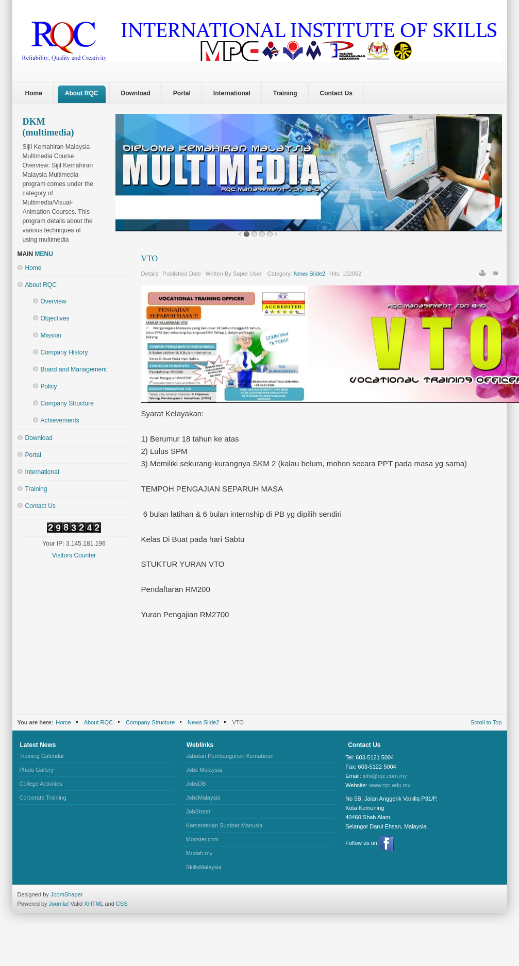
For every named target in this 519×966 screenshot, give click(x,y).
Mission (51, 335)
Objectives (55, 318)
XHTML (93, 904)
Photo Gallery (37, 770)
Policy (49, 386)
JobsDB (196, 784)
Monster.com (202, 839)
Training (36, 489)
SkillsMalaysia (204, 867)
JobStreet (198, 811)
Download (39, 438)
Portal (33, 455)
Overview (53, 301)
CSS (122, 904)
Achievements (60, 420)
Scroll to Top (486, 722)
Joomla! (58, 904)
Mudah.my (199, 853)
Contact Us (40, 506)
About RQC (41, 285)
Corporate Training (43, 797)
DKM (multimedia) (48, 127)
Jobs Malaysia (204, 770)
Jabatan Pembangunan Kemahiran (230, 756)
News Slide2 (309, 273)
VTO (149, 258)
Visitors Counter (74, 555)
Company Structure (67, 403)
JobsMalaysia (203, 797)
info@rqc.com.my (385, 776)
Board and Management (74, 369)
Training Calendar (42, 756)
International (42, 472)
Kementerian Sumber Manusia (224, 825)
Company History (64, 352)
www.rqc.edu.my (390, 785)
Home (33, 268)
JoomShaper (67, 894)
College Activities (41, 784)
